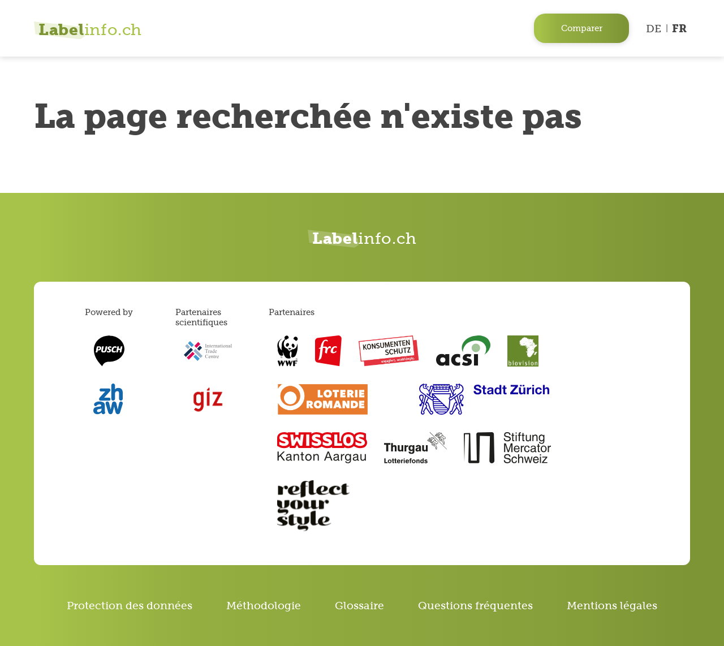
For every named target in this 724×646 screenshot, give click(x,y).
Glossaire (359, 605)
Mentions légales (612, 605)
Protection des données (129, 605)
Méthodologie (263, 605)
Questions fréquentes (475, 605)
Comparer (581, 28)
